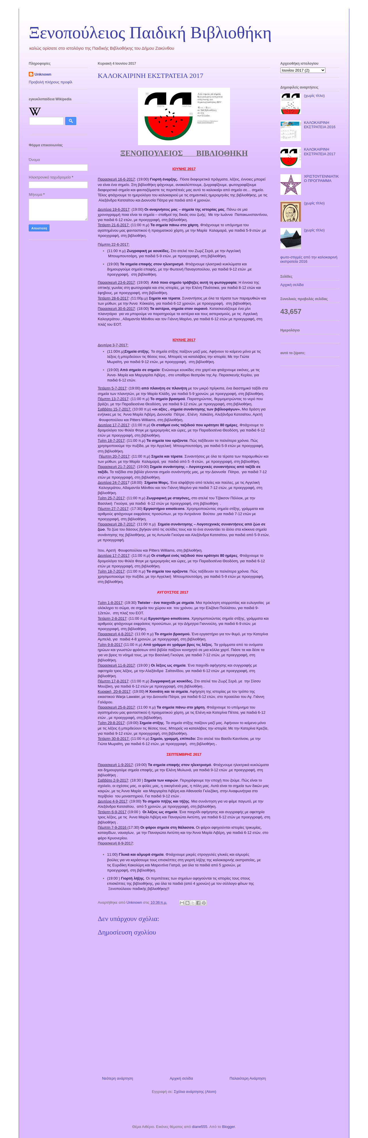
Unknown (42, 74)
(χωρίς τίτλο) (314, 95)
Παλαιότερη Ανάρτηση (248, 1078)
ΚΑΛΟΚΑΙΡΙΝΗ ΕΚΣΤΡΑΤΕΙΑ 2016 (319, 124)
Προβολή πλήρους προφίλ (50, 82)
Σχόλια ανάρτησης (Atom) (195, 1091)
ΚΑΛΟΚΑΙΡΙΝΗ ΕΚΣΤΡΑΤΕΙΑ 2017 (319, 151)
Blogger (228, 1126)
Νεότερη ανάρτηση (117, 1078)
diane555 (200, 1126)
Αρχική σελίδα (181, 1078)
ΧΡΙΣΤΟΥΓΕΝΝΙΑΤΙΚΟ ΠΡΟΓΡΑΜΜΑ (321, 178)
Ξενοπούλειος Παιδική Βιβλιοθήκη (150, 32)
